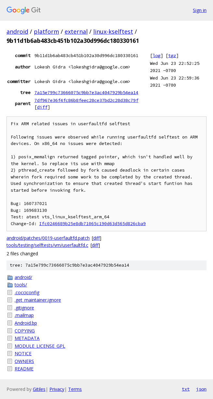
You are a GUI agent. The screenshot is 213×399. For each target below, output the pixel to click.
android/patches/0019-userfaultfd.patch (48, 238)
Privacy (56, 389)
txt (186, 389)
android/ (23, 277)
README (24, 369)
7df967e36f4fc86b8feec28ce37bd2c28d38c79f (86, 100)
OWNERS (24, 361)
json (201, 389)
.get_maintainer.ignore (38, 300)
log (156, 55)
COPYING (25, 331)
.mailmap (24, 315)
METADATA (27, 338)
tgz (172, 55)
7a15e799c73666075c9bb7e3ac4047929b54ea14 (86, 92)
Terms (75, 389)
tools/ (21, 285)
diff (42, 107)
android (17, 31)
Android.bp (26, 323)
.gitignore (24, 308)
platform (46, 31)
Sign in (200, 10)
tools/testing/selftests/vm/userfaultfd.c (47, 245)
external (76, 31)
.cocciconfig (27, 292)
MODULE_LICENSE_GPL (40, 346)
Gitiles (39, 389)
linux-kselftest (113, 31)
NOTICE (23, 353)
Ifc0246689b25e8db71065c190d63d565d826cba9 (92, 223)
